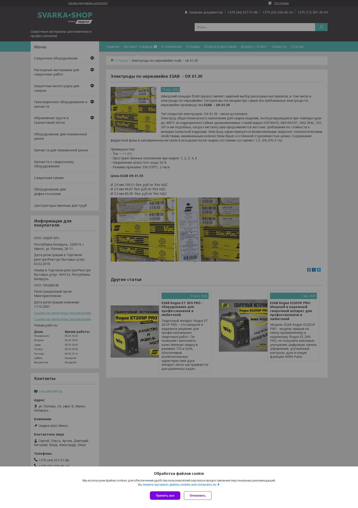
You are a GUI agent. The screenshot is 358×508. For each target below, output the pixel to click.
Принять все (165, 495)
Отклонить (199, 495)
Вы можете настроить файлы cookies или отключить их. (177, 485)
